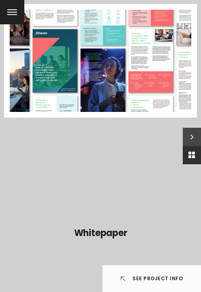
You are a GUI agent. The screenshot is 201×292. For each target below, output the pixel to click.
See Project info (152, 278)
